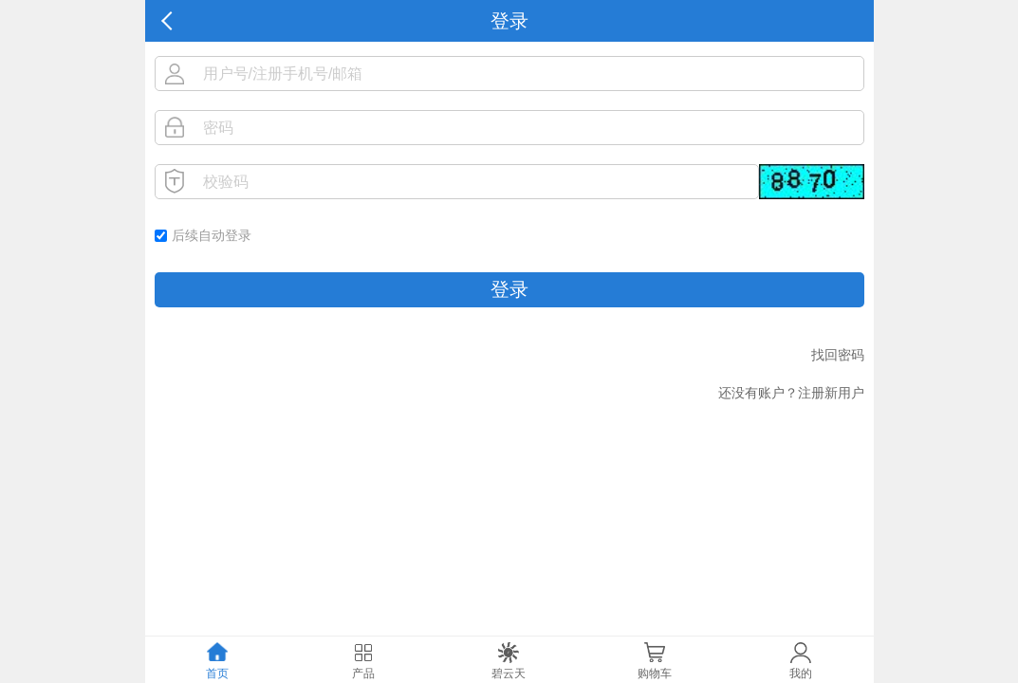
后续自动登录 (211, 235)
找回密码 (837, 354)
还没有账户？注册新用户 (791, 392)
